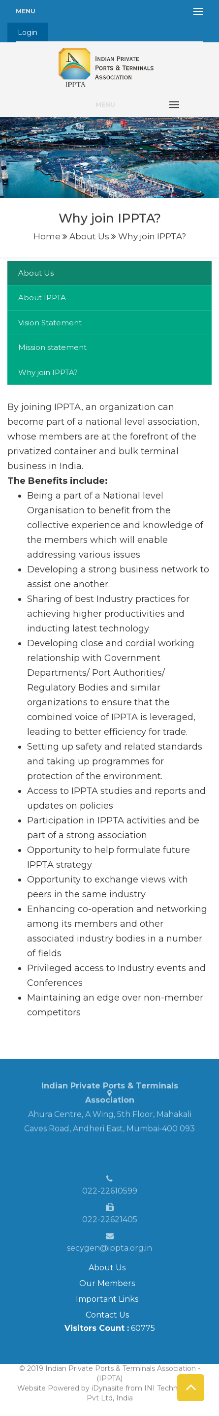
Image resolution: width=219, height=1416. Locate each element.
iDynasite (108, 1384)
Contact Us (107, 1315)
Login (27, 32)
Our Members (107, 1283)
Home (47, 235)
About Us (107, 1267)
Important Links (107, 1299)
